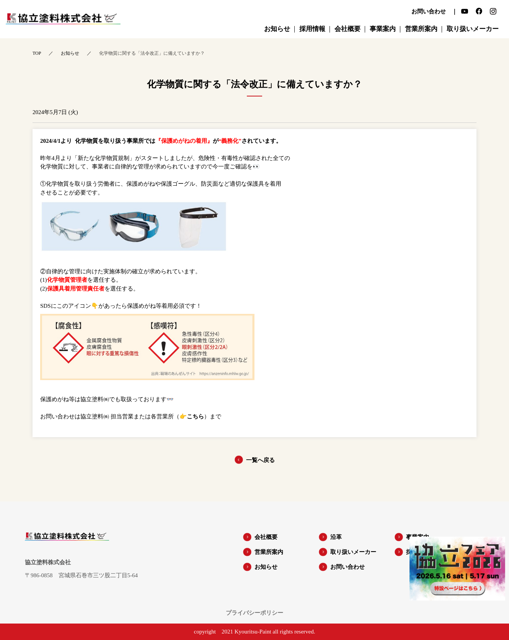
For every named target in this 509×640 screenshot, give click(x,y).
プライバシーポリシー (254, 613)
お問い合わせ (347, 567)
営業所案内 (268, 552)
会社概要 (265, 537)
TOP (37, 53)
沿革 (336, 537)
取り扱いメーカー (353, 552)
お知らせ (70, 53)
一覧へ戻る (260, 460)
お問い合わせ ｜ (434, 12)
